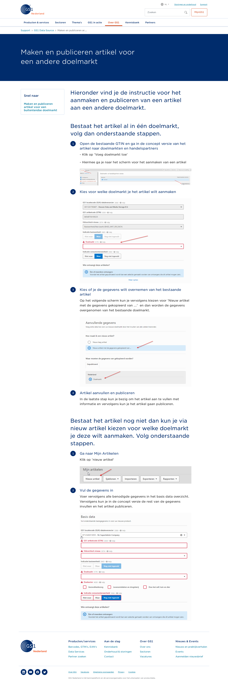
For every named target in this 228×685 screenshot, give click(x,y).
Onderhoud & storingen (118, 651)
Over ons (145, 646)
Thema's (77, 22)
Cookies (131, 672)
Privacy (121, 672)
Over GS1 (113, 22)
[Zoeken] (164, 12)
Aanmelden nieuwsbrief (189, 656)
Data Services (76, 651)
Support (203, 4)
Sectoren (60, 22)
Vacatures (146, 656)
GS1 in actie (95, 22)
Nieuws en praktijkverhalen (191, 646)
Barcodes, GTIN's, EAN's (82, 646)
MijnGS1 (199, 12)
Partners (150, 22)
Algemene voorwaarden (103, 672)
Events (180, 651)
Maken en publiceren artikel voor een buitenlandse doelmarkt (40, 107)
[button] (164, 4)
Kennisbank (132, 22)
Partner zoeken (77, 656)
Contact (109, 656)
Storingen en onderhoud (185, 4)
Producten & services (36, 22)
